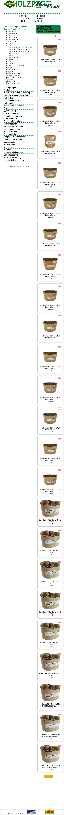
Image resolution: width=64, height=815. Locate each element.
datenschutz (19, 813)
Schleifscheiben (13, 57)
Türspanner (10, 79)
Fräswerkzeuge (11, 31)
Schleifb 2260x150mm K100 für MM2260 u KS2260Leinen (50, 766)
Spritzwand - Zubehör (12, 134)
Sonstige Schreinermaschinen (15, 160)
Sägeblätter (10, 61)
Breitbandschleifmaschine (14, 105)
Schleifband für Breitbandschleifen (19, 51)
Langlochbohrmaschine (13, 139)
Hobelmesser (10, 63)
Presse (40, 18)
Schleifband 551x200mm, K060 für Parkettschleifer (50, 245)
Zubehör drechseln (12, 41)
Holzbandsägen (10, 103)
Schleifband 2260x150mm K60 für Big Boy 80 (50, 674)
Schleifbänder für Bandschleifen (18, 49)
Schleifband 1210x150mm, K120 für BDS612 (50, 613)
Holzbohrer (9, 67)
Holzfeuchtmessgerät (13, 73)
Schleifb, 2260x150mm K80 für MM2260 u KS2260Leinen (50, 736)
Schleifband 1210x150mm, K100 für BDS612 (50, 582)
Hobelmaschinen (10, 124)
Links (24, 21)
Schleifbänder (10, 45)
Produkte (24, 16)
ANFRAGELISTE (51, 34)
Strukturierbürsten (12, 81)
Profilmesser (10, 35)
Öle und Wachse (11, 43)
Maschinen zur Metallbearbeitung (17, 93)
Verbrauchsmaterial (12, 75)
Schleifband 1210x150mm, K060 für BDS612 (50, 521)
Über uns (40, 16)
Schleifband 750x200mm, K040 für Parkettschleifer (50, 367)
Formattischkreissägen (13, 121)
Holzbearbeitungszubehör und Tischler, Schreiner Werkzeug (15, 27)
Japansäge (9, 71)
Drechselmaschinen (11, 118)
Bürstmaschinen (10, 111)
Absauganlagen (10, 87)
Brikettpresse (9, 108)
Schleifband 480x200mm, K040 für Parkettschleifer (50, 61)
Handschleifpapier (13, 53)
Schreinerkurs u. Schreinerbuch (16, 65)
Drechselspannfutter (13, 39)
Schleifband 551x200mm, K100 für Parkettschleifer (50, 306)
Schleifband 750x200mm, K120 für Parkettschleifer (50, 490)
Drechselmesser (11, 37)
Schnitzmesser (11, 69)
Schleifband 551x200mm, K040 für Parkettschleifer (50, 214)
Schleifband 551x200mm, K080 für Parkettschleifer (50, 275)
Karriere (38, 21)
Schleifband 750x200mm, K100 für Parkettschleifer (50, 459)
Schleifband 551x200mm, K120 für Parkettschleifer (50, 337)
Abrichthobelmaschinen (13, 100)
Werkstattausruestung (12, 157)
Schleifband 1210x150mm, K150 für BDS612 (50, 644)
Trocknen (7, 150)
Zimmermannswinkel (12, 83)
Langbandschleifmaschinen (14, 137)
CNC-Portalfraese (11, 113)
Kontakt (25, 18)
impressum (9, 813)
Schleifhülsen (12, 55)
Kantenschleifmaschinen (13, 126)
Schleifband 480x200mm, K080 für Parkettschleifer (50, 122)
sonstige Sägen (10, 142)
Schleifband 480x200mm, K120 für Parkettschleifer (50, 183)
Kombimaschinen (10, 131)
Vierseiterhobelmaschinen (14, 152)
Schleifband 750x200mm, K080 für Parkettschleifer (50, 429)
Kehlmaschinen (10, 144)
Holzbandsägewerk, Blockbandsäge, (18, 95)
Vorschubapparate (11, 155)
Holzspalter (8, 98)
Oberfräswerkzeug (12, 33)
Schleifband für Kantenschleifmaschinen (21, 47)
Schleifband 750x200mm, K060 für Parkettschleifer (50, 398)
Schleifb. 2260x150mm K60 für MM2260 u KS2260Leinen (50, 705)
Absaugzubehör (11, 59)
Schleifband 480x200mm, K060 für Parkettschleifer (50, 91)
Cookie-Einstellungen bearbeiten (16, 166)
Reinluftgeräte (9, 90)
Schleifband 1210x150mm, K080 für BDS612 (50, 552)
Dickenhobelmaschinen (13, 116)
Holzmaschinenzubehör (13, 77)
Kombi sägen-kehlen (12, 129)
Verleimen (8, 147)
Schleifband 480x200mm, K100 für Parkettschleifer (50, 153)
